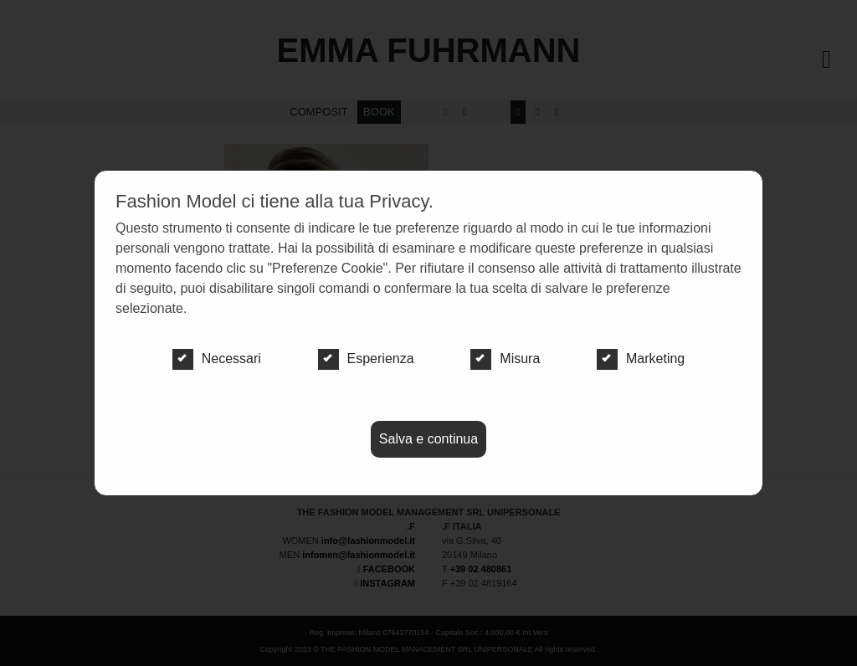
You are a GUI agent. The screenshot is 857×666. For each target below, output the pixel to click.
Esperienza (366, 359)
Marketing (641, 359)
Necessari (216, 359)
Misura (505, 359)
